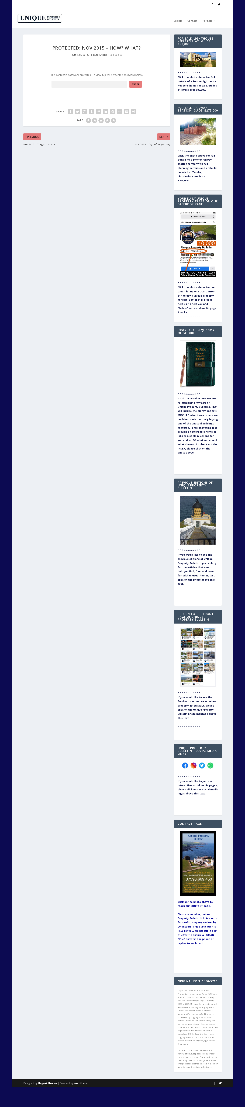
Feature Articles (98, 44)
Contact (192, 15)
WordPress (80, 1072)
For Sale (207, 15)
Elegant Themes (47, 1072)
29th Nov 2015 (79, 44)
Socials (178, 15)
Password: (89, 73)
